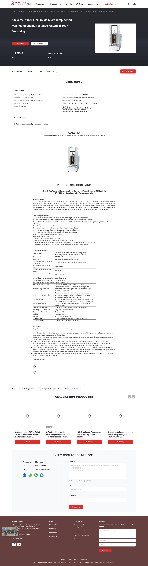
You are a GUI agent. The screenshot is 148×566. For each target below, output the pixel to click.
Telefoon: (73, 496)
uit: (71, 485)
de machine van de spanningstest (37, 11)
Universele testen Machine (81, 531)
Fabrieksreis (52, 528)
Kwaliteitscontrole (54, 532)
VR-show (79, 4)
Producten (21, 11)
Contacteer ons (53, 536)
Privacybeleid (83, 559)
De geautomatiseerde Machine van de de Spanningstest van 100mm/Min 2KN (120, 434)
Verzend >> (105, 550)
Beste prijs (20, 43)
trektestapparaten (27, 389)
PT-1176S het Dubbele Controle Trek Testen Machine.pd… (74, 193)
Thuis (14, 11)
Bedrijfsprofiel (53, 525)
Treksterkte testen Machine (81, 535)
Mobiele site (72, 559)
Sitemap (63, 559)
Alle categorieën (78, 539)
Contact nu (76, 507)
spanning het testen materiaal (49, 389)
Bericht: (72, 461)
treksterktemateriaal (71, 389)
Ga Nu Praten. (39, 43)
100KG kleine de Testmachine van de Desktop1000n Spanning (89, 434)
